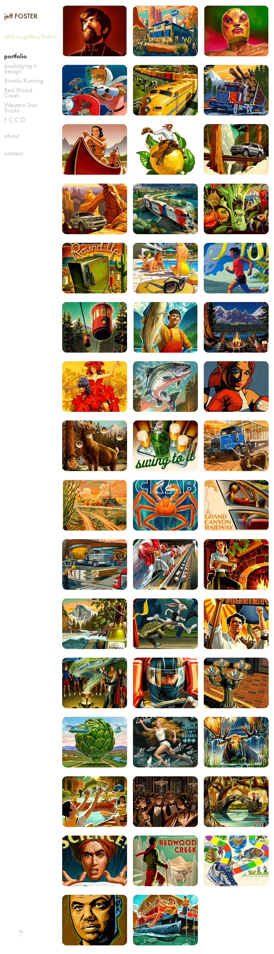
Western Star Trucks (20, 107)
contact (13, 153)
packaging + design (20, 68)
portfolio (15, 56)
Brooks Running (23, 81)
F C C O (14, 120)
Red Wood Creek (18, 92)
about (11, 136)
